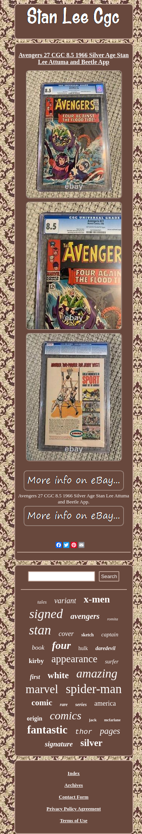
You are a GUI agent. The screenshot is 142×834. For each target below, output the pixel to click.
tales (42, 602)
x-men (97, 599)
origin (34, 718)
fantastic (47, 730)
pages (110, 731)
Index (74, 773)
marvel (42, 689)
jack (93, 719)
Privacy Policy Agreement (74, 809)
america (105, 703)
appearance (74, 659)
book (38, 647)
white (58, 675)
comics (65, 715)
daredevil (105, 648)
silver (91, 743)
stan (40, 630)
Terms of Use (73, 820)
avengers (85, 616)
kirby (36, 661)
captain (110, 634)
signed (46, 614)
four (61, 645)
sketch (87, 634)
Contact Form (73, 797)
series (81, 704)
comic (41, 702)
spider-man (94, 689)
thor (83, 732)
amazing (96, 673)
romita (112, 619)
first (35, 677)
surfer (112, 661)
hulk (83, 648)
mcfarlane (112, 720)
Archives (73, 785)
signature (59, 744)
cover (66, 633)
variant (65, 600)
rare (64, 704)
